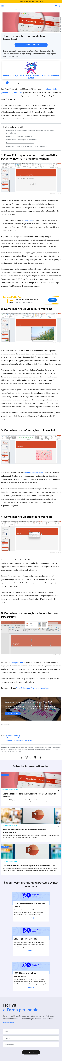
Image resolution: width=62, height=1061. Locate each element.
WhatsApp (35, 757)
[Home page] (13, 5)
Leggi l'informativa (8, 1022)
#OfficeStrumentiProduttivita (24, 740)
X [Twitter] (26, 757)
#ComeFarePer (10, 740)
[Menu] (2, 5)
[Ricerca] (56, 5)
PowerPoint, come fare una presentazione (32, 688)
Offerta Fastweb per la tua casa (31, 1)
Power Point (13, 736)
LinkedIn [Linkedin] (21, 757)
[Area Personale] (59, 6)
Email (40, 757)
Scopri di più (13, 713)
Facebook (31, 757)
